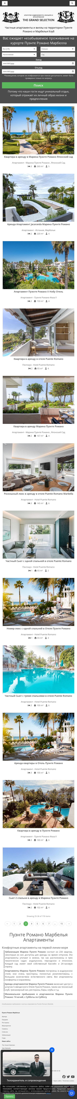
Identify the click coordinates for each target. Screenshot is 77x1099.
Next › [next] (69, 923)
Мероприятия (6, 1026)
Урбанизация (6, 1035)
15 (61, 923)
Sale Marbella (6, 1048)
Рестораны (5, 1022)
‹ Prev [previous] (8, 923)
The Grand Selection (8, 1045)
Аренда (4, 1016)
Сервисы (5, 1029)
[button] (7, 130)
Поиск (38, 85)
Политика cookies (68, 1081)
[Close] (52, 1049)
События (5, 1032)
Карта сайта (57, 1081)
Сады (4, 1038)
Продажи (5, 1019)
